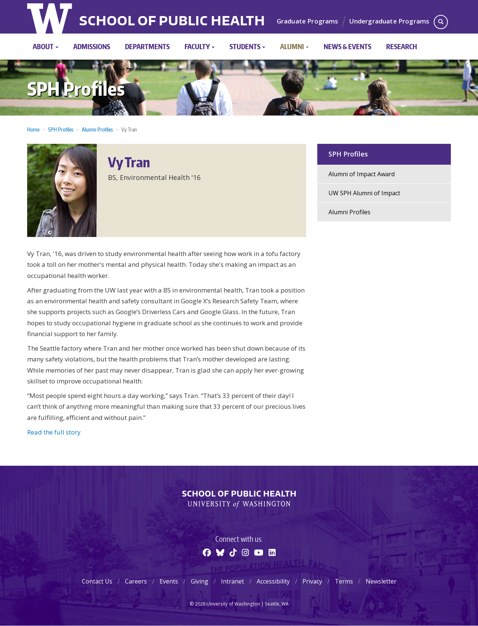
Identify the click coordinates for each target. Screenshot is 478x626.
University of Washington (50, 17)
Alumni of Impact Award (361, 174)
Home (33, 129)
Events (169, 581)
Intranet (232, 581)
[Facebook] (207, 552)
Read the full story (54, 432)
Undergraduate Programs (389, 21)
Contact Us (97, 581)
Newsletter (381, 581)
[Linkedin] (272, 552)
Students (247, 46)
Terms (344, 581)
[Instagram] (245, 552)
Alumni (294, 46)
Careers (136, 581)
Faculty (200, 46)
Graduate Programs (308, 21)
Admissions (91, 46)
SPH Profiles (76, 88)
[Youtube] (258, 552)
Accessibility (273, 581)
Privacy (312, 581)
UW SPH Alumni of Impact (364, 193)
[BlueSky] (220, 552)
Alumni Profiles (97, 129)
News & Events (347, 46)
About (45, 46)
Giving (199, 581)
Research (401, 46)
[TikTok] (233, 552)
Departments (147, 46)
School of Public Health (172, 21)
